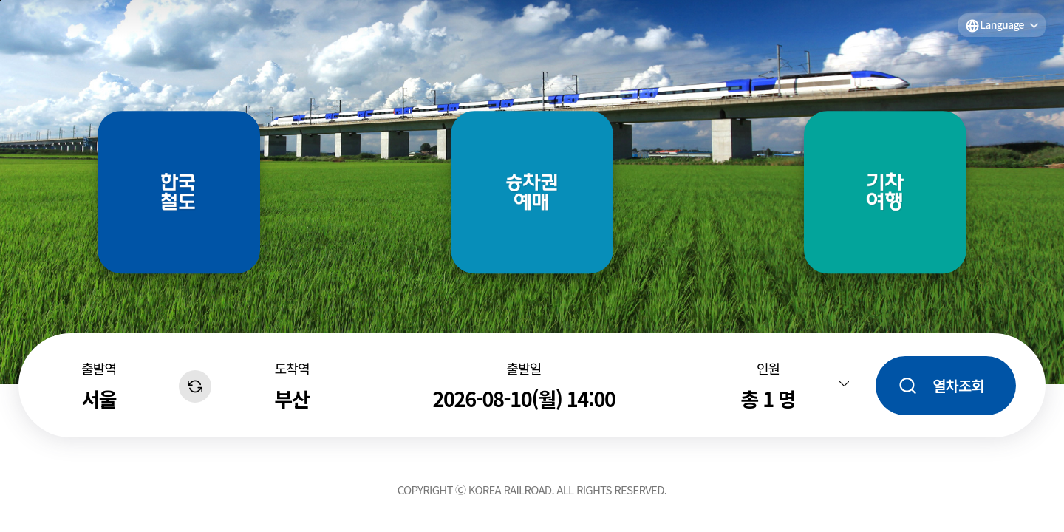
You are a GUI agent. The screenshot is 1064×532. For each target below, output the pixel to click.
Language (1002, 24)
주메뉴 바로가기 (0, 0)
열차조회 (958, 385)
